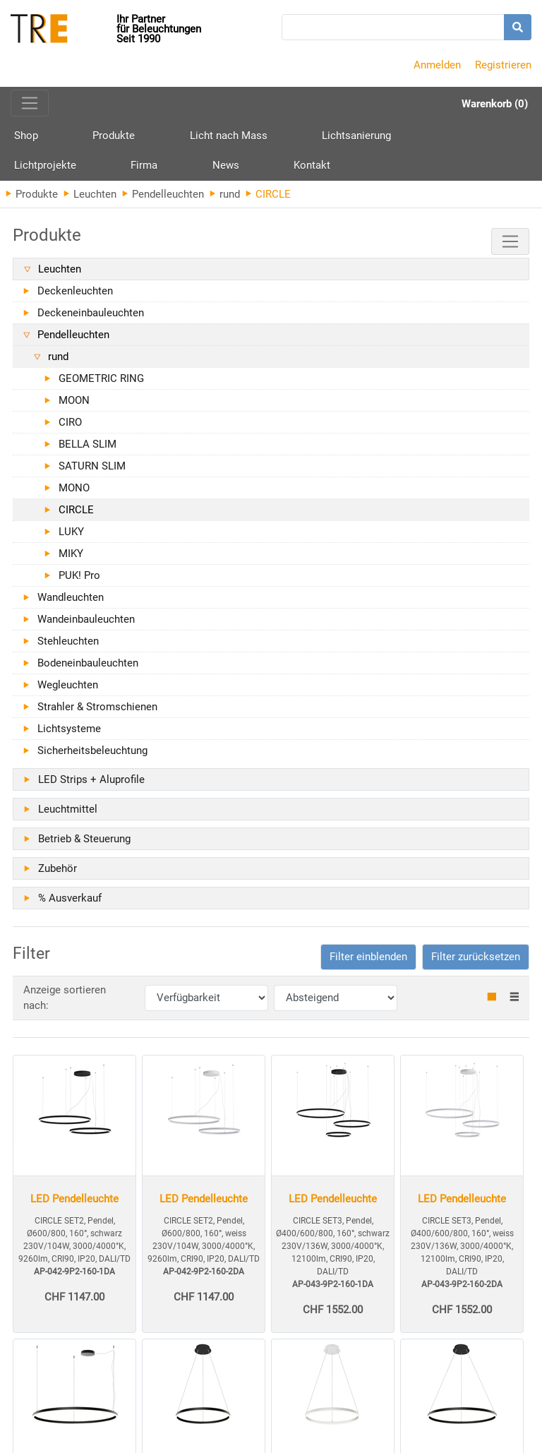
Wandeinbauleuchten (86, 624)
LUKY (71, 537)
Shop (26, 137)
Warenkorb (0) (495, 103)
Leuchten (90, 199)
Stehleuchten (68, 646)
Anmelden (437, 65)
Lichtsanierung (277, 137)
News (499, 137)
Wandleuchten (70, 603)
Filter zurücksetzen (475, 962)
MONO (74, 493)
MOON (74, 406)
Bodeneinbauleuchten (87, 668)
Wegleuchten (67, 690)
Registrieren (503, 65)
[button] (368, 963)
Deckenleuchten (75, 296)
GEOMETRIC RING (101, 384)
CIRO (70, 427)
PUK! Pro (79, 581)
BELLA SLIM (87, 449)
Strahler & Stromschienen (97, 712)
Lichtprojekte (371, 137)
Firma (443, 137)
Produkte (87, 142)
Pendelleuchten (163, 199)
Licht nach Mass (176, 137)
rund (225, 199)
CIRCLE (76, 515)
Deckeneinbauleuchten (90, 318)
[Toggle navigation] (30, 103)
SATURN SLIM (92, 471)
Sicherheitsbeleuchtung (92, 756)
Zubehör (57, 874)
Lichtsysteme (69, 734)
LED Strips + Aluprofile (91, 785)
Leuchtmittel (67, 814)
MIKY (71, 559)
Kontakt (32, 169)
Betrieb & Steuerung (84, 844)
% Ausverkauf (70, 903)
